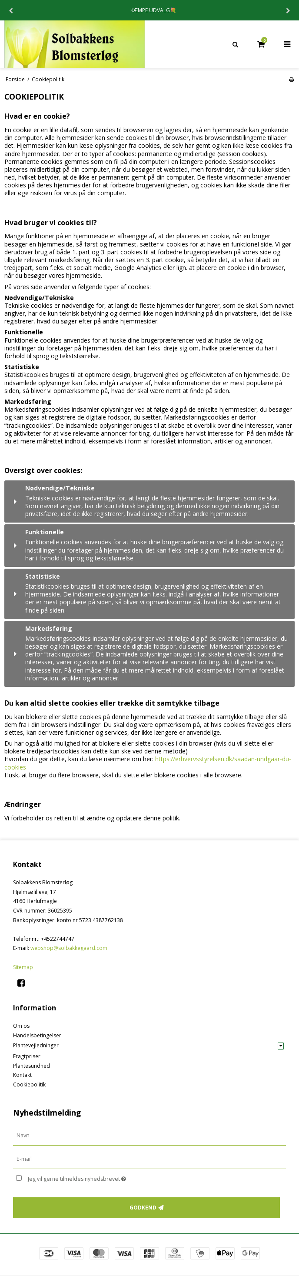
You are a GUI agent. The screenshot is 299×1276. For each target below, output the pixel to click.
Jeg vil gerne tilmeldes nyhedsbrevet (98, 1177)
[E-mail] (149, 1159)
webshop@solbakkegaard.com (68, 948)
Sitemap (23, 967)
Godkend (143, 1207)
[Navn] (149, 1135)
